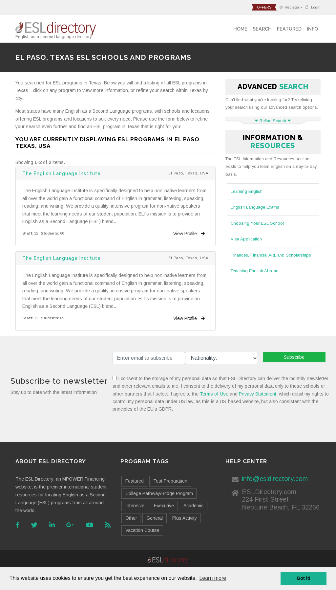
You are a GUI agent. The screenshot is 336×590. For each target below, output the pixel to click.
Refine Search (273, 120)
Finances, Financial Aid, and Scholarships (271, 255)
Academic (193, 505)
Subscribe (294, 357)
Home (240, 29)
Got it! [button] (303, 578)
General (154, 518)
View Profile (189, 233)
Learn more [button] (212, 578)
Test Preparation (170, 481)
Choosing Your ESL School (257, 223)
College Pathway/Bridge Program (159, 493)
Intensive (134, 505)
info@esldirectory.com (275, 478)
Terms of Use (214, 394)
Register (289, 7)
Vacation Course (142, 530)
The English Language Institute (61, 173)
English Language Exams (255, 207)
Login (313, 7)
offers (264, 7)
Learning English (246, 191)
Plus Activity (184, 518)
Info (312, 29)
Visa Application (246, 239)
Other (131, 518)
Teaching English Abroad (255, 270)
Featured (289, 29)
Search (262, 29)
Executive (164, 505)
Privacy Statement (257, 394)
